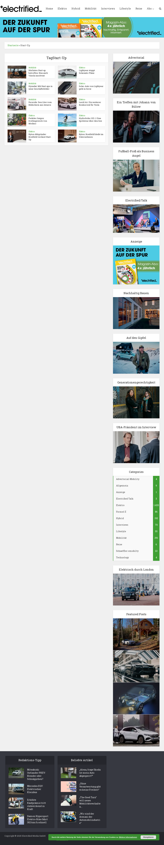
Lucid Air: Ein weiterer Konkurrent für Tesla (90, 103)
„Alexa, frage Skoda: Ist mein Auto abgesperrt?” (90, 772)
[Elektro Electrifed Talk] (136, 218)
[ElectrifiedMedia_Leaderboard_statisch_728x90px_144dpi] (82, 27)
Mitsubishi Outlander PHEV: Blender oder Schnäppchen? (36, 774)
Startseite (13, 45)
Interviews (108, 8)
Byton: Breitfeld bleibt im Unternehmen (91, 135)
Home (49, 8)
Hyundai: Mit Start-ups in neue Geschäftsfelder (40, 87)
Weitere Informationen (128, 837)
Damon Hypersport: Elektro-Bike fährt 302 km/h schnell (38, 819)
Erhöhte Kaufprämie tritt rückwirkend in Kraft (36, 804)
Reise (138, 8)
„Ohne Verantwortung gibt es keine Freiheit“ (90, 786)
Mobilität (90, 8)
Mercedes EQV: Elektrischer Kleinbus (35, 789)
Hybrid (75, 8)
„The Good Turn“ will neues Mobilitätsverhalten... (89, 802)
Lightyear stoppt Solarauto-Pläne (87, 71)
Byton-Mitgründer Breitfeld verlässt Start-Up (40, 137)
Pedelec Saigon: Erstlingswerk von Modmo (38, 121)
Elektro (62, 8)
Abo (149, 8)
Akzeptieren (148, 837)
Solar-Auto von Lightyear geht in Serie (91, 87)
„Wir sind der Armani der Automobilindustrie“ (89, 818)
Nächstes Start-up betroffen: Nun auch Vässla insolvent (38, 73)
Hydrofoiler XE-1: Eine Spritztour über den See (90, 119)
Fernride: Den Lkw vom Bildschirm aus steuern (40, 103)
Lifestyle (125, 8)
